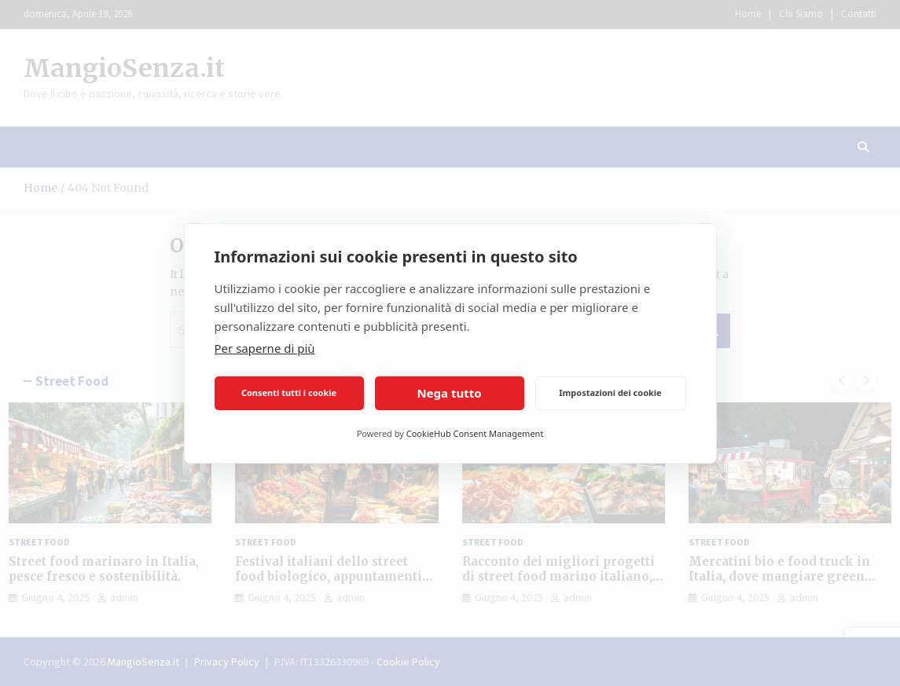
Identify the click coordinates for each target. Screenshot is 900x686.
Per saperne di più (265, 348)
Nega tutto (449, 393)
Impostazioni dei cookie (610, 392)
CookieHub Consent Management (475, 433)
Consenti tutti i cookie (288, 392)
